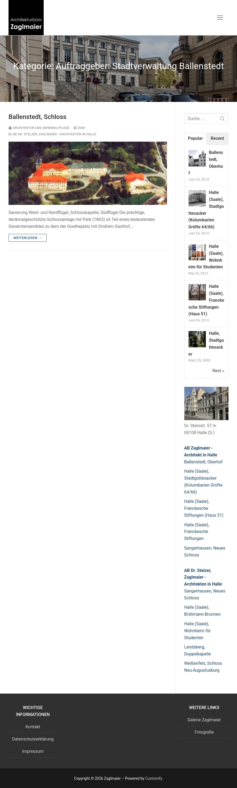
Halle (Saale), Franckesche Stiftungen (196, 531)
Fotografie (204, 732)
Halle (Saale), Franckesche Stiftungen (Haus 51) (204, 508)
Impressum (33, 751)
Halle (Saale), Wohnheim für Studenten (197, 630)
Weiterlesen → (27, 238)
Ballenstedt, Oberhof (203, 461)
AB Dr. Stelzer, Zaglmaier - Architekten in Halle (52, 134)
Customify (153, 778)
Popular (195, 138)
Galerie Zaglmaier (204, 719)
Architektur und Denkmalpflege (39, 128)
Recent (217, 138)
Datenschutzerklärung (33, 739)
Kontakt (33, 726)
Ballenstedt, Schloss (37, 117)
